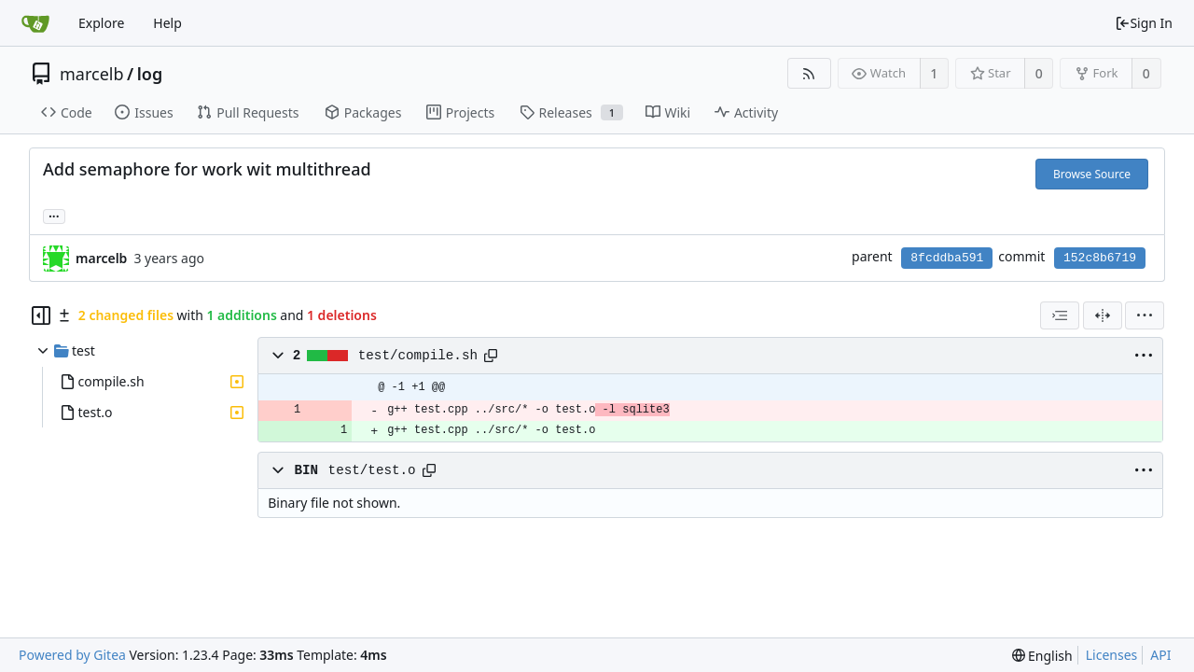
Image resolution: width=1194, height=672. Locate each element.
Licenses (1112, 655)
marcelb (92, 73)
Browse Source (1092, 174)
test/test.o (372, 470)
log (149, 73)
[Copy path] (491, 356)
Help (167, 23)
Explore (101, 23)
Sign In (1144, 23)
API (1160, 655)
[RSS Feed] (809, 73)
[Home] (35, 23)
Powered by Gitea (72, 655)
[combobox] (1059, 315)
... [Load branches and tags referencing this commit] (54, 215)
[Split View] (1102, 315)
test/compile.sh (418, 355)
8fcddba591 (946, 258)
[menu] (1144, 315)
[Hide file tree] (41, 315)
